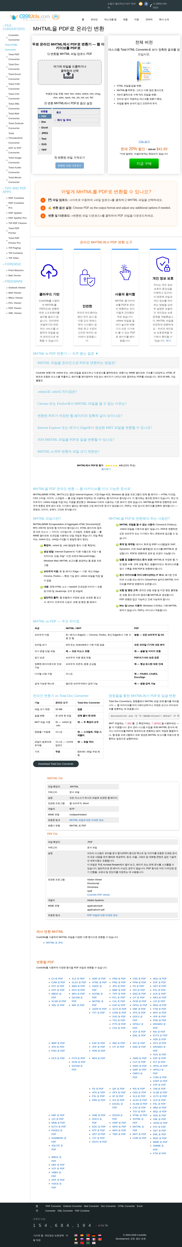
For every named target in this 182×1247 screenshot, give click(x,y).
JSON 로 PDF (99, 1009)
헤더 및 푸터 (64, 120)
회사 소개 (164, 19)
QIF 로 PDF (118, 1088)
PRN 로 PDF (119, 978)
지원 (136, 19)
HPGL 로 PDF (140, 1005)
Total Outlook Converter (16, 126)
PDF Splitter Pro (18, 218)
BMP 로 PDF (119, 990)
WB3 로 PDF (78, 986)
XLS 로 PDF (78, 978)
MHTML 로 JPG (54, 942)
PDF (43, 116)
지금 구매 (144, 163)
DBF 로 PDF (139, 1009)
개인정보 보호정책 (54, 1235)
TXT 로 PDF (98, 1012)
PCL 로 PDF (118, 997)
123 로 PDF (159, 1001)
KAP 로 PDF (118, 1005)
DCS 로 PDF (78, 990)
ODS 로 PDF (139, 1092)
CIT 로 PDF (139, 997)
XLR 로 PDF (159, 993)
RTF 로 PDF (98, 1130)
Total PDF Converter (14, 57)
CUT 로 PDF (139, 1062)
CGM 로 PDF (119, 1012)
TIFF (44, 149)
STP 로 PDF (159, 1084)
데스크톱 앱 (110, 19)
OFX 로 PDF (118, 1092)
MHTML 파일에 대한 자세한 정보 (86, 820)
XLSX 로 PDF (79, 982)
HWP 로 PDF (119, 1122)
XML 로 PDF (58, 1005)
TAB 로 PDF (159, 1088)
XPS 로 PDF (139, 1012)
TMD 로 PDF (119, 1134)
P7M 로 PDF (159, 1009)
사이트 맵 (38, 1235)
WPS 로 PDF (119, 1130)
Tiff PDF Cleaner (18, 223)
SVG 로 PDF (119, 1016)
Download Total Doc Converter (56, 763)
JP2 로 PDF (139, 990)
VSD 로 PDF (139, 978)
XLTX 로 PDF (119, 1009)
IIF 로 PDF (118, 1096)
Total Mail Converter (14, 116)
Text (43, 138)
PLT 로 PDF (159, 1062)
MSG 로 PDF (160, 1005)
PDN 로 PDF (159, 1020)
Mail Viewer (15, 292)
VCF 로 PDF (139, 1031)
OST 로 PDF (58, 990)
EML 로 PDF (139, 1035)
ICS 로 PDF (118, 1100)
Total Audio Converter (15, 170)
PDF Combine (16, 198)
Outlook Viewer (17, 287)
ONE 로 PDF (99, 1115)
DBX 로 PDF (58, 1164)
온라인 (94, 19)
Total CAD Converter (14, 86)
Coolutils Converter (14, 37)
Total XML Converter (14, 106)
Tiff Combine (16, 253)
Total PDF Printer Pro (15, 240)
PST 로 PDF (58, 986)
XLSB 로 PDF (160, 1092)
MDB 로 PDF (58, 1122)
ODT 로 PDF (159, 986)
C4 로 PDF (57, 978)
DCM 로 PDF (139, 1001)
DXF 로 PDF (159, 982)
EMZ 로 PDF (139, 993)
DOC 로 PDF (99, 1126)
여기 (168, 340)
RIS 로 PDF (159, 1031)
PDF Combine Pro (16, 205)
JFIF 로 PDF (159, 1016)
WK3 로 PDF (160, 997)
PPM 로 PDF (139, 982)
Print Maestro (16, 270)
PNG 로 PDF (119, 982)
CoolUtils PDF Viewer (98, 894)
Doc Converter (108, 1206)
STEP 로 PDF (160, 1081)
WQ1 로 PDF (160, 978)
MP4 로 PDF (78, 993)
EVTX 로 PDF (160, 1035)
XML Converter (65, 1210)
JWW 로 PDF (140, 1058)
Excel (44, 127)
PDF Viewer (15, 308)
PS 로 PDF (138, 986)
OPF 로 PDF (58, 1180)
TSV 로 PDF (118, 1020)
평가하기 (106, 469)
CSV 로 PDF (118, 1028)
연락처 (149, 19)
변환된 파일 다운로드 (70, 165)
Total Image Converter (15, 160)
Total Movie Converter (15, 180)
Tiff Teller (14, 258)
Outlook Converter (72, 1206)
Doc (43, 121)
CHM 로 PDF (58, 982)
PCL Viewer (15, 303)
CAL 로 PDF (118, 1001)
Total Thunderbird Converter (15, 138)
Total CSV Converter (14, 96)
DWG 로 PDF (140, 1066)
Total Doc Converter (14, 67)
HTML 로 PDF (99, 982)
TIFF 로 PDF (119, 993)
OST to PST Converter (15, 150)
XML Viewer (15, 313)
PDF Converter (53, 1206)
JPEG (44, 133)
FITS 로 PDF (119, 1024)
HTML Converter (126, 1206)
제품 (125, 19)
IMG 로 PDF (78, 1005)
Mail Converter (91, 1206)
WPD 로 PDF (119, 1126)
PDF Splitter (15, 213)
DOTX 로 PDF (99, 1141)
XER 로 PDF (159, 1039)
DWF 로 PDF (99, 978)
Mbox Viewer (16, 297)
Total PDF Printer (14, 230)
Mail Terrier (15, 275)
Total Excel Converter (15, 76)
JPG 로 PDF (118, 986)
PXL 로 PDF (159, 990)
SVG (44, 144)
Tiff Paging (15, 248)
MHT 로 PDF (160, 1012)
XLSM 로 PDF (59, 1001)
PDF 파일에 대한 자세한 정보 (102, 915)
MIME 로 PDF (160, 1142)
